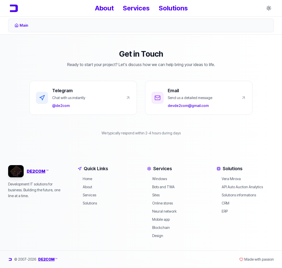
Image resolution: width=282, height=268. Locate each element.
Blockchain (158, 227)
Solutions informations (236, 195)
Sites (153, 195)
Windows (157, 179)
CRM (223, 203)
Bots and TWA (161, 187)
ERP (222, 211)
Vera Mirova (229, 179)
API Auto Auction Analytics (240, 187)
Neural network (162, 211)
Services (136, 8)
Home (85, 179)
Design (155, 235)
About (104, 8)
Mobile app (158, 219)
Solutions (173, 8)
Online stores (160, 203)
